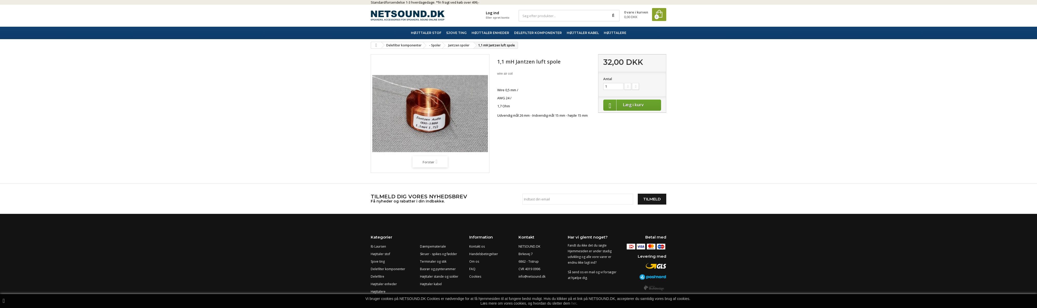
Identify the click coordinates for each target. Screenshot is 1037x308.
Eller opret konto (497, 17)
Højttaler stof (380, 254)
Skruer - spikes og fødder (438, 254)
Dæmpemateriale (433, 246)
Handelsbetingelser (483, 254)
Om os (474, 261)
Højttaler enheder (384, 284)
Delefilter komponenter (388, 269)
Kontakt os (477, 246)
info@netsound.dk (531, 276)
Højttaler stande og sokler (439, 276)
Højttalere (378, 291)
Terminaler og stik (433, 261)
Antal (607, 78)
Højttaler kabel (431, 284)
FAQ (472, 269)
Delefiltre (377, 276)
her (573, 303)
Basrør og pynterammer (438, 269)
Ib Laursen (378, 246)
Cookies (475, 276)
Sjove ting (378, 261)
